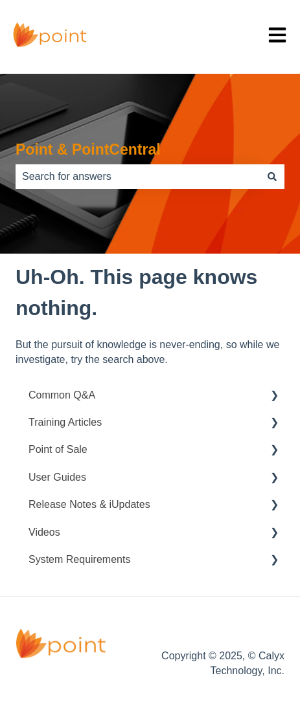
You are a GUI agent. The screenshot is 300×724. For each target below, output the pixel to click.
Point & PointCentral (88, 149)
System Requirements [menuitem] (79, 559)
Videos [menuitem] (44, 532)
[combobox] (138, 176)
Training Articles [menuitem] (65, 422)
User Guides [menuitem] (57, 477)
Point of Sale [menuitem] (58, 449)
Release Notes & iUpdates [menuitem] (89, 504)
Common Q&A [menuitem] (62, 394)
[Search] (272, 176)
